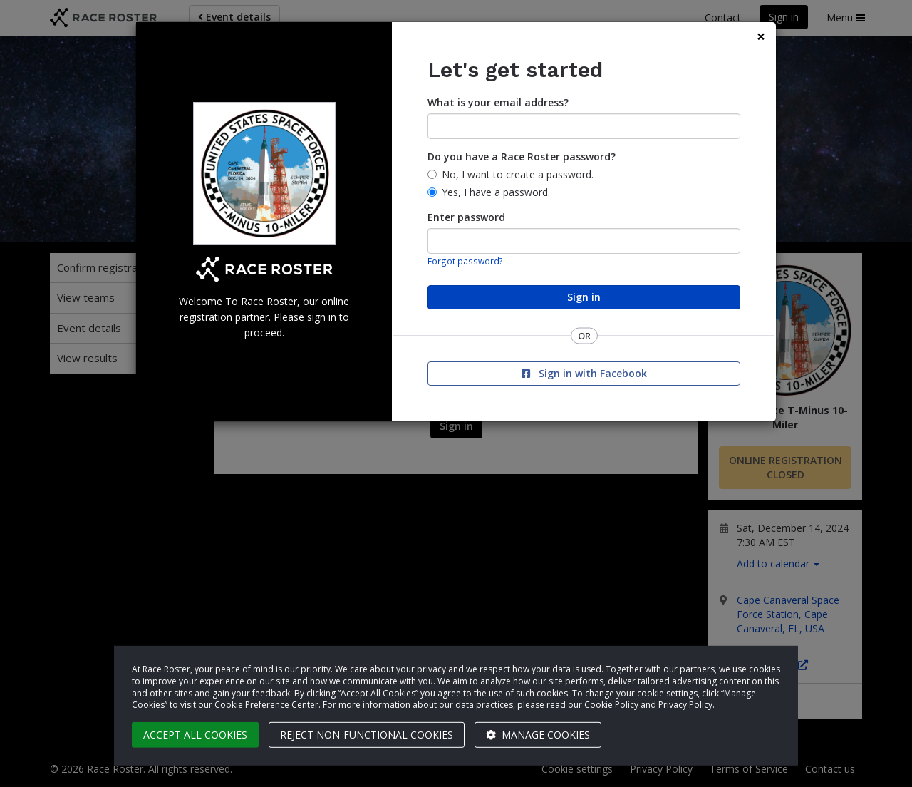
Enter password (466, 217)
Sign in (584, 297)
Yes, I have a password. (496, 192)
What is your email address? (498, 102)
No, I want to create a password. (518, 174)
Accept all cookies (195, 734)
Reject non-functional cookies (366, 734)
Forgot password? (465, 261)
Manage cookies (538, 734)
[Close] (761, 36)
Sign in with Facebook (584, 373)
